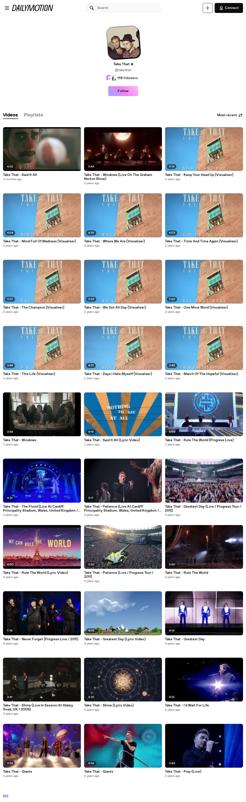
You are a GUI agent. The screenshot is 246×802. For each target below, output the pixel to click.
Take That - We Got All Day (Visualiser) (115, 308)
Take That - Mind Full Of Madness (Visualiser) (39, 241)
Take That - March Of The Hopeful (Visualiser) (201, 374)
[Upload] (208, 8)
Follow (123, 91)
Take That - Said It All (20, 175)
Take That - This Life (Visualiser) (29, 374)
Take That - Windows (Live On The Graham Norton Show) (118, 177)
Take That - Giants (17, 772)
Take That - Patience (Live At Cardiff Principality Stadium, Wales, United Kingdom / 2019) (121, 509)
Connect (229, 7)
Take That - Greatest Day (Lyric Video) (115, 639)
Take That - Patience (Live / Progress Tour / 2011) (118, 575)
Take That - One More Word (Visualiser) (196, 308)
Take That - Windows (19, 440)
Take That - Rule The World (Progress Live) (199, 440)
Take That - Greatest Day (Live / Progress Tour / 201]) (203, 509)
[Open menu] (7, 8)
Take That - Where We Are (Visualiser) (114, 241)
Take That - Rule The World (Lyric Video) (35, 573)
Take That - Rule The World (186, 573)
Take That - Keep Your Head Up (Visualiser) (199, 175)
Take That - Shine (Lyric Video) (109, 705)
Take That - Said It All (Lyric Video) (112, 440)
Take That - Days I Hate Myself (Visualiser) (118, 374)
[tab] (10, 115)
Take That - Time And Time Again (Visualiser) (201, 241)
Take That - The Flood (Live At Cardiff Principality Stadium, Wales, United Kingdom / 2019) (40, 509)
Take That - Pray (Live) (183, 772)
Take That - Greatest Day (185, 639)
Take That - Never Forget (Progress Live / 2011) (40, 639)
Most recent (230, 115)
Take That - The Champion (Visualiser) (33, 308)
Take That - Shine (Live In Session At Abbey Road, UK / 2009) (38, 707)
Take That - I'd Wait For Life (187, 705)
